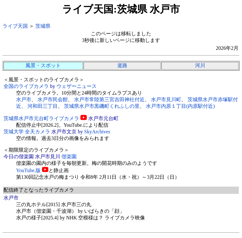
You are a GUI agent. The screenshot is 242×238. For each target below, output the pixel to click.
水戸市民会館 (52, 99)
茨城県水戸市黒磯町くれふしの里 (102, 106)
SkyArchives (97, 131)
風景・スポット (43, 65)
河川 (200, 65)
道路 (122, 65)
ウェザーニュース (76, 86)
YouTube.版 (28, 170)
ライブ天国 (15, 26)
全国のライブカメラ (26, 86)
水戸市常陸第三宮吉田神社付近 (109, 99)
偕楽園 (69, 156)
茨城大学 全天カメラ (26, 131)
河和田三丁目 (42, 106)
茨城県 (42, 26)
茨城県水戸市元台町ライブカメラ (41, 118)
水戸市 (23, 99)
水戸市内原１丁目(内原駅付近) (180, 106)
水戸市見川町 (166, 99)
